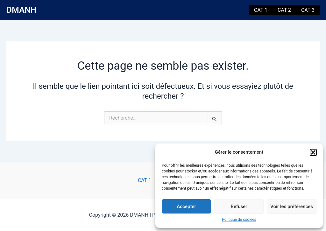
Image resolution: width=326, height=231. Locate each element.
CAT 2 (284, 10)
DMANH (21, 10)
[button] (313, 152)
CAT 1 (260, 10)
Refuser (238, 206)
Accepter (186, 206)
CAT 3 (308, 10)
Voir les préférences (291, 206)
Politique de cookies (239, 219)
